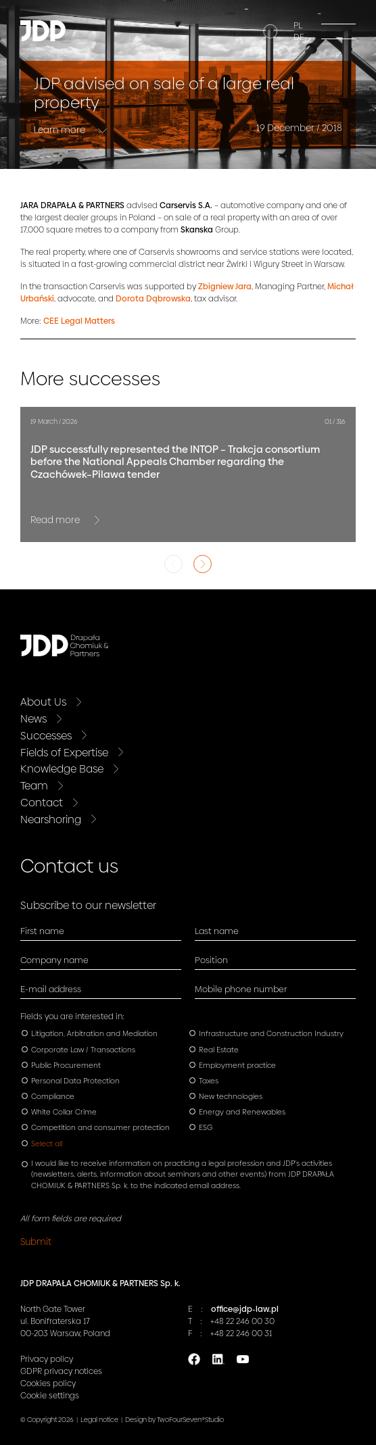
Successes (46, 735)
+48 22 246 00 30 (242, 1321)
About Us (43, 702)
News (33, 719)
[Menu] (338, 31)
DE (298, 37)
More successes (90, 379)
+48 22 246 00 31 (241, 1333)
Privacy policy (46, 1359)
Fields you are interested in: (72, 1016)
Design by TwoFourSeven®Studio (174, 1419)
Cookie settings (49, 1395)
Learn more (60, 130)
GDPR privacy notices (61, 1371)
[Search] (268, 33)
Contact (41, 802)
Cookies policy (48, 1383)
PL (297, 26)
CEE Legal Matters (79, 321)
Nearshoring (50, 819)
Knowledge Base (61, 769)
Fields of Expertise (64, 752)
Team (34, 785)
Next (202, 564)
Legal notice (99, 1419)
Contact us (69, 866)
